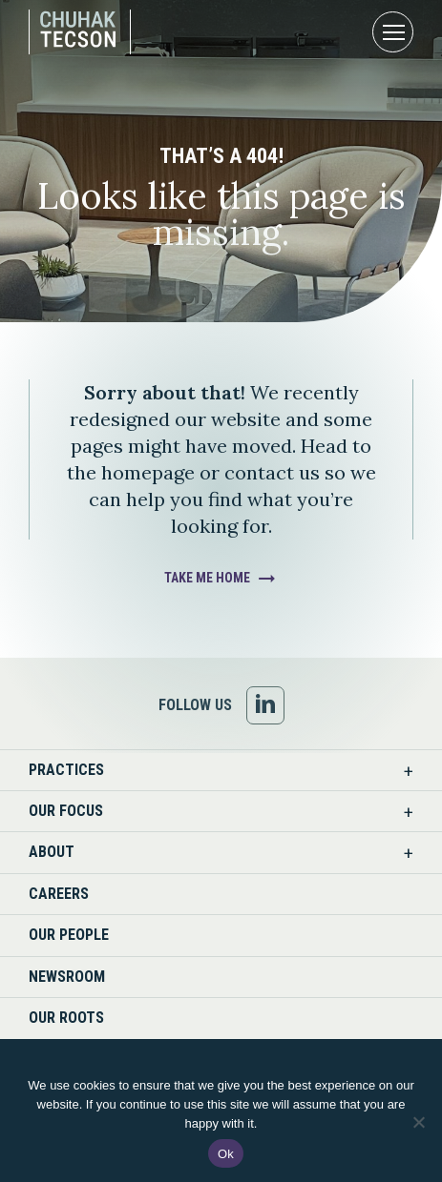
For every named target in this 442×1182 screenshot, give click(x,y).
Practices (66, 770)
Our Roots (66, 1018)
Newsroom (67, 977)
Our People (69, 935)
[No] (418, 1121)
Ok (226, 1154)
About (51, 852)
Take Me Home (207, 577)
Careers (59, 894)
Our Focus (66, 811)
